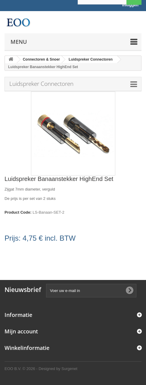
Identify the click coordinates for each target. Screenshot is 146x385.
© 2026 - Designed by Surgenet (50, 368)
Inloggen (130, 5)
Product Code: (18, 212)
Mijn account (21, 331)
